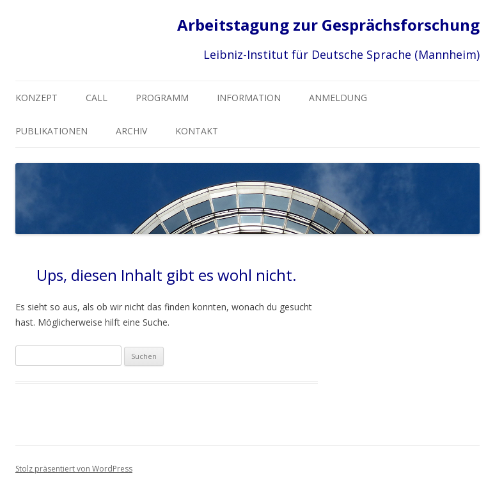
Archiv (131, 131)
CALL (96, 97)
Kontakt (196, 131)
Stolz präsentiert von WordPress (73, 468)
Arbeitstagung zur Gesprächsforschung (328, 25)
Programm (162, 97)
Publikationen (51, 131)
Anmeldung (338, 97)
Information (249, 97)
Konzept (36, 97)
